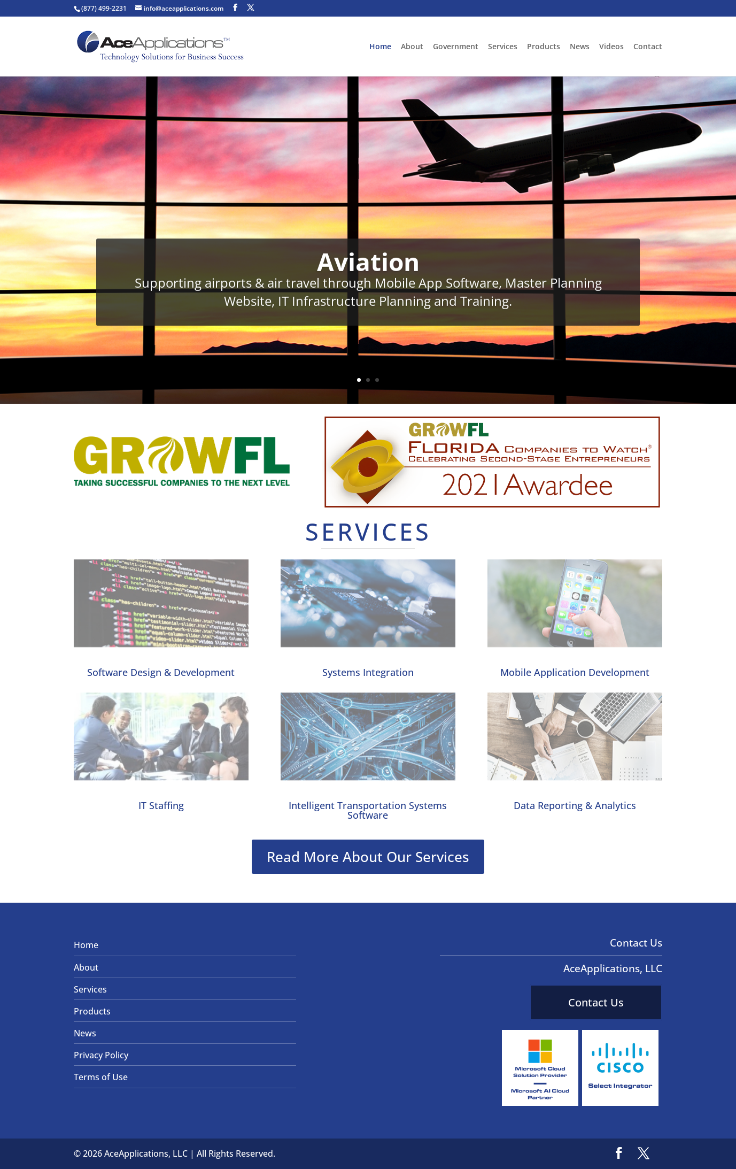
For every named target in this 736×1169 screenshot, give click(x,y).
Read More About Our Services (368, 856)
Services (502, 47)
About (412, 47)
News (580, 47)
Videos (611, 47)
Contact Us (596, 1002)
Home (380, 47)
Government (455, 47)
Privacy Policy (101, 1055)
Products (543, 47)
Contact (647, 47)
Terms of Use (101, 1077)
